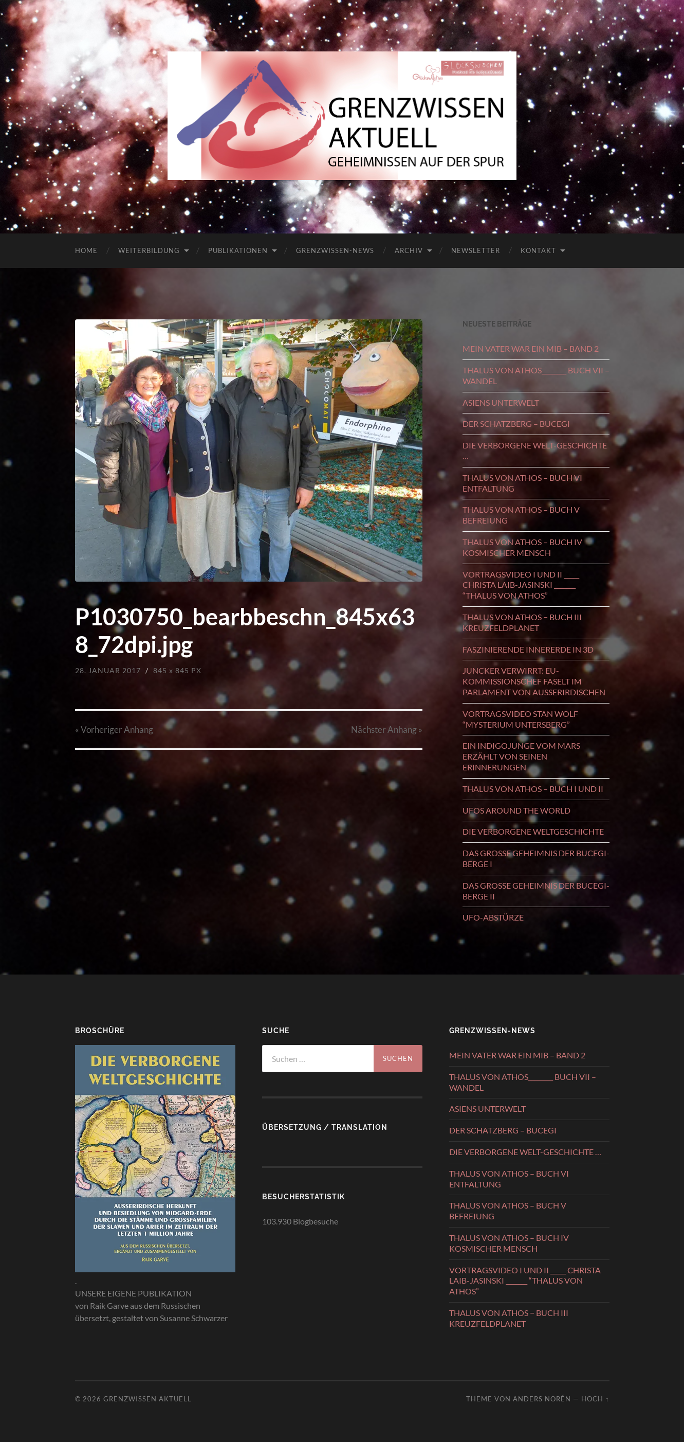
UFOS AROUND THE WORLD (516, 810)
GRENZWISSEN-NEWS (335, 250)
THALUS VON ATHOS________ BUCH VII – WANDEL (536, 375)
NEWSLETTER (475, 250)
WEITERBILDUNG (149, 250)
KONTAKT (538, 250)
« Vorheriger (114, 729)
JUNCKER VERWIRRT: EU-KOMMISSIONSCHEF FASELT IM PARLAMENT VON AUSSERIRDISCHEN (534, 681)
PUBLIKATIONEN (238, 250)
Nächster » (386, 729)
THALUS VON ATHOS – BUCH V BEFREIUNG (521, 514)
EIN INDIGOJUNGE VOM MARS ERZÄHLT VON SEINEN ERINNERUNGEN (521, 756)
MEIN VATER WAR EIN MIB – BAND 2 (531, 348)
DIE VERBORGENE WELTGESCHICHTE (533, 831)
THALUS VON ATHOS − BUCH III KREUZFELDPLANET (522, 622)
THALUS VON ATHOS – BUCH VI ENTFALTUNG (522, 483)
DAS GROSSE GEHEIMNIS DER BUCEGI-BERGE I (536, 858)
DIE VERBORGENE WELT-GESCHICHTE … (535, 450)
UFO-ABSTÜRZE (493, 917)
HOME (86, 250)
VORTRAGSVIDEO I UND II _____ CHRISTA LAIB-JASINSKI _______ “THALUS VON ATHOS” (521, 585)
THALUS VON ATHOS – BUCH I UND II (533, 789)
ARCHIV (409, 250)
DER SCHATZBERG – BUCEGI (516, 423)
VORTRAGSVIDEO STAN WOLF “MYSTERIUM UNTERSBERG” (520, 719)
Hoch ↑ (595, 1399)
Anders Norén (542, 1399)
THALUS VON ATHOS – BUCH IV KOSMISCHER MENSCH (522, 547)
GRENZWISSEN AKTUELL (147, 1399)
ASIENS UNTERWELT (501, 402)
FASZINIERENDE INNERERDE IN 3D (528, 649)
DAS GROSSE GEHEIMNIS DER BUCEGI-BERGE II (536, 890)
